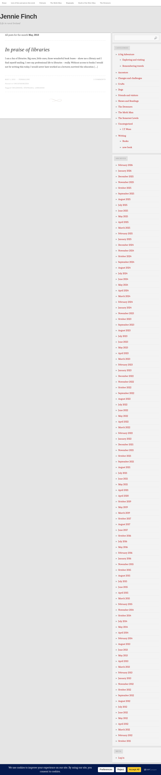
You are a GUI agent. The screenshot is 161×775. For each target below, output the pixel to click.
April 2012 (123, 724)
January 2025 (124, 239)
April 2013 (123, 661)
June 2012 (123, 712)
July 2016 (122, 541)
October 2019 (124, 501)
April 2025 (123, 222)
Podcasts (42, 3)
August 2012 (124, 701)
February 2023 (125, 364)
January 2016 (124, 558)
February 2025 (125, 233)
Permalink (24, 79)
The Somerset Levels (128, 118)
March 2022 (124, 427)
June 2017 (123, 530)
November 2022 (126, 381)
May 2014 (123, 627)
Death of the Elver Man (87, 3)
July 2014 (122, 621)
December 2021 (125, 444)
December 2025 (126, 176)
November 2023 (126, 313)
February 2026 (125, 165)
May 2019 (123, 507)
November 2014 (126, 609)
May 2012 (123, 718)
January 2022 (124, 438)
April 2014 (123, 632)
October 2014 (124, 615)
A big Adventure (126, 54)
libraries (40, 88)
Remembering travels (133, 66)
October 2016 (124, 535)
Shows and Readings (128, 101)
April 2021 (123, 490)
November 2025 (126, 182)
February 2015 (125, 604)
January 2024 (124, 307)
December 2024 (126, 245)
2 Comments (100, 79)
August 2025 (124, 199)
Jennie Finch (18, 16)
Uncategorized (21, 84)
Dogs (120, 89)
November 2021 (126, 450)
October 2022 (124, 387)
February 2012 (125, 735)
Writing (122, 135)
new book (127, 147)
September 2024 (126, 262)
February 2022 (125, 433)
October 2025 (124, 187)
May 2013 (123, 655)
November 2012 (126, 684)
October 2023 (124, 319)
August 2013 (124, 644)
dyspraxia (29, 88)
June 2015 (123, 587)
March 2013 (124, 666)
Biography (70, 3)
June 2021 (123, 478)
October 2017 (124, 518)
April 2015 (123, 592)
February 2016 (125, 552)
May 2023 (123, 347)
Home (4, 3)
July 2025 (122, 205)
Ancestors (123, 72)
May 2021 (123, 484)
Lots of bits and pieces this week (23, 3)
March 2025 (124, 227)
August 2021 (124, 467)
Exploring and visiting (133, 59)
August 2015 (124, 575)
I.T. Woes (126, 129)
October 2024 (124, 256)
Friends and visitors (128, 95)
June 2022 (123, 410)
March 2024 (124, 296)
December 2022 (126, 376)
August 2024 (124, 267)
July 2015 (122, 581)
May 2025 (123, 216)
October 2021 (124, 456)
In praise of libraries (27, 49)
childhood (17, 88)
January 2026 (124, 170)
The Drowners (105, 3)
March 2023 (124, 359)
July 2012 (122, 706)
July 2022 (122, 404)
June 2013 (123, 649)
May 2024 (123, 284)
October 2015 (124, 570)
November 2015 (126, 564)
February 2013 (125, 672)
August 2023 (124, 330)
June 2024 (123, 279)
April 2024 (123, 290)
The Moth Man (56, 3)
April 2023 (123, 353)
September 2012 (126, 695)
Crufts (121, 84)
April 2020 (123, 495)
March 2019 (124, 513)
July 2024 (122, 273)
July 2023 (122, 336)
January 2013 (124, 678)
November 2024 (126, 250)
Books (125, 141)
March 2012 (124, 729)
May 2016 (123, 547)
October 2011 (124, 741)
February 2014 (125, 638)
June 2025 (123, 210)
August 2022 (124, 398)
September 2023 (126, 324)
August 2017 (124, 524)
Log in (121, 757)
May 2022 (123, 416)
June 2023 (123, 341)
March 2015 (124, 598)
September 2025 (126, 193)
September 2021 (126, 461)
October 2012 (124, 689)
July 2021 (122, 473)
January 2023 (124, 370)
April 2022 (123, 421)
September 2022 (126, 393)
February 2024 (125, 302)
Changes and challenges (130, 78)
